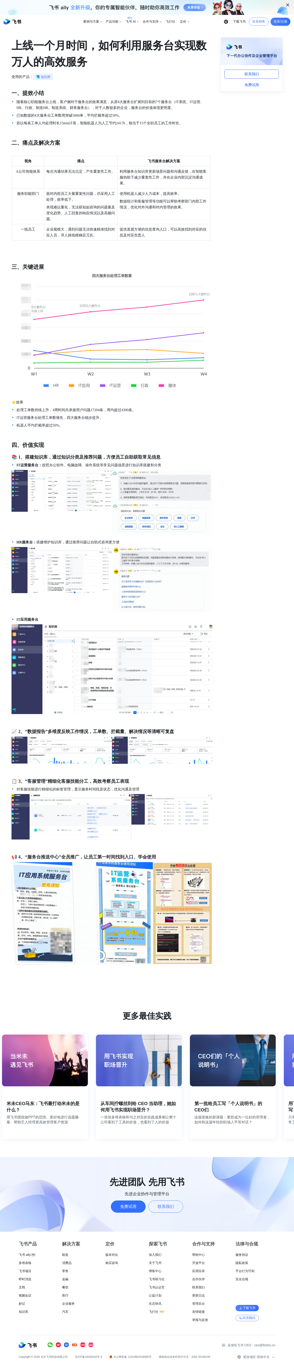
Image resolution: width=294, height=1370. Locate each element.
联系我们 (252, 74)
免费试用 (252, 85)
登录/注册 (280, 21)
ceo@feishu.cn (264, 1345)
